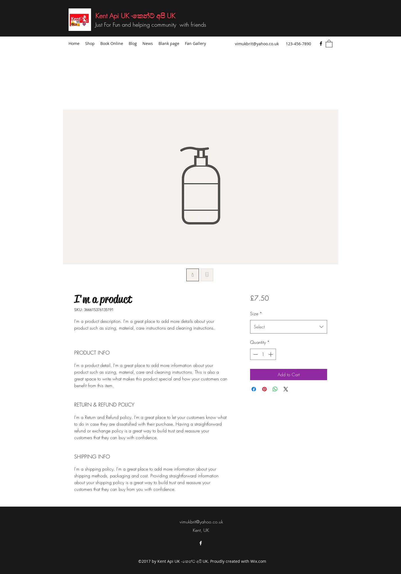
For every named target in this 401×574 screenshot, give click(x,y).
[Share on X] (285, 389)
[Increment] (271, 354)
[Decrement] (255, 354)
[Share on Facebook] (253, 389)
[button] (329, 43)
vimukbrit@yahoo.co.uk (257, 43)
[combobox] (288, 326)
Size (256, 313)
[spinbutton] (263, 354)
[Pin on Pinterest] (264, 389)
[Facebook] (321, 43)
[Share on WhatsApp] (275, 389)
